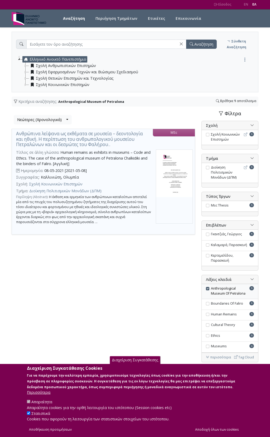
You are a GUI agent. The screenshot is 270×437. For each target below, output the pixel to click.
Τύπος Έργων (218, 196)
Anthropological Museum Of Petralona (228, 291)
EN (246, 4)
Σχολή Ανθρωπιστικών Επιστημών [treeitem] (62, 66)
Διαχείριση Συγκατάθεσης (135, 365)
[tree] (137, 72)
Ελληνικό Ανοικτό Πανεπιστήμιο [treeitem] (54, 59)
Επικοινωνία (188, 18)
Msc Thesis (220, 205)
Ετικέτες (156, 18)
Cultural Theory (223, 325)
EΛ (254, 4)
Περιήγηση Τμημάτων (116, 18)
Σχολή (212, 125)
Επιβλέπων (216, 225)
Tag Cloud (244, 357)
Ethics (215, 335)
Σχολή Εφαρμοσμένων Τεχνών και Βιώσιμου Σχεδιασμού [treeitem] (83, 72)
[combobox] (43, 119)
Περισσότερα (38, 398)
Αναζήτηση (74, 18)
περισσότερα (218, 357)
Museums (219, 346)
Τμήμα (212, 158)
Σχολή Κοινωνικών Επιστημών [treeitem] (59, 84)
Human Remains (224, 314)
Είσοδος (222, 4)
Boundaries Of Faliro (227, 303)
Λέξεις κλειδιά (219, 279)
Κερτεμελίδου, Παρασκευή (222, 258)
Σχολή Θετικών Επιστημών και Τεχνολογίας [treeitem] (71, 78)
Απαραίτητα (41, 407)
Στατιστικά (40, 418)
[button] (181, 44)
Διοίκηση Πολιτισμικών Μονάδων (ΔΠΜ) (65, 190)
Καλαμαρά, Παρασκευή (229, 245)
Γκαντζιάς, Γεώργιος (226, 234)
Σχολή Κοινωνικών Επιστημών (56, 183)
